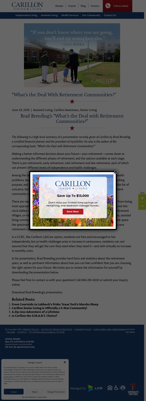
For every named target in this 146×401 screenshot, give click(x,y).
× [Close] (116, 172)
